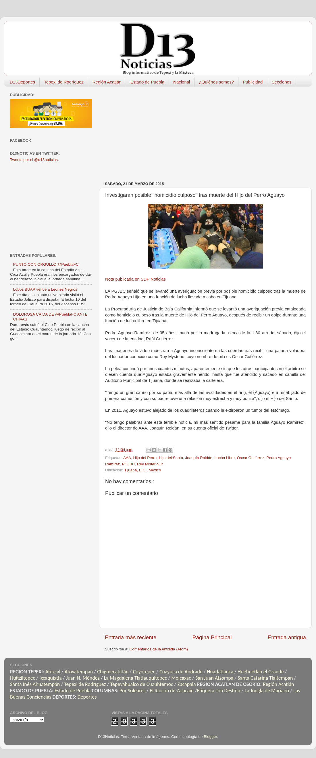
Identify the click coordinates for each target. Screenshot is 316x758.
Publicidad (253, 81)
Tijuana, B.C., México (142, 470)
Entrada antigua (287, 637)
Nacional (181, 81)
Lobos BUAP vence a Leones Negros (45, 289)
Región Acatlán (107, 81)
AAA (127, 458)
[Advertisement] (199, 131)
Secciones (281, 81)
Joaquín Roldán (198, 458)
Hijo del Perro (145, 458)
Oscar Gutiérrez (250, 458)
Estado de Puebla (147, 81)
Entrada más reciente (131, 637)
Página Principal (212, 637)
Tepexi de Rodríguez (64, 81)
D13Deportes (22, 81)
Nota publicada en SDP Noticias (135, 279)
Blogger (210, 736)
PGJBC (128, 464)
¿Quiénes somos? (216, 81)
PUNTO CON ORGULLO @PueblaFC (45, 264)
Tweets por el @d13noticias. (34, 160)
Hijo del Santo (171, 458)
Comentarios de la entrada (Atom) (159, 649)
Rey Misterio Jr (150, 464)
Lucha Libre (225, 458)
